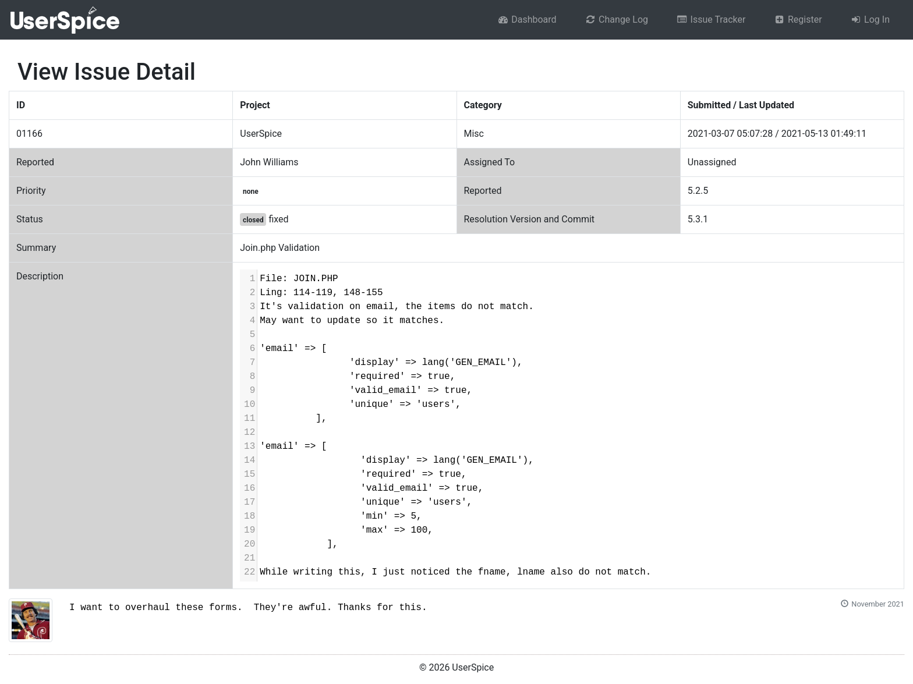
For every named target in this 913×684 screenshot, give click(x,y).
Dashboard (527, 19)
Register (797, 19)
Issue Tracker (710, 19)
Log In (870, 19)
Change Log (616, 19)
